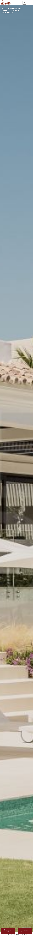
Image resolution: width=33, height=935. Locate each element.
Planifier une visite (8, 931)
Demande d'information (25, 931)
